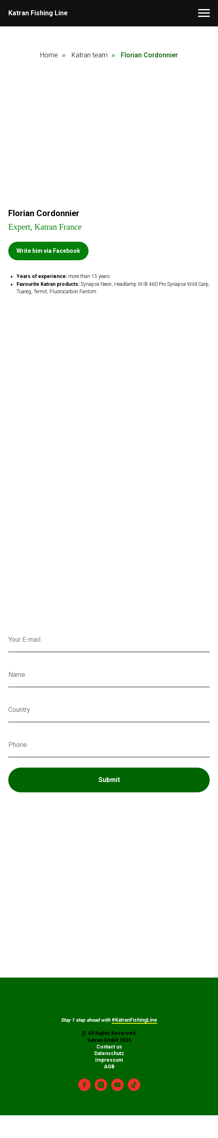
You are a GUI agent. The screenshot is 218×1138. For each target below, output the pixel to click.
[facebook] (84, 1088)
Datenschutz (109, 1053)
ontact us (111, 1047)
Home (49, 55)
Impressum (109, 1060)
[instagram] (101, 1088)
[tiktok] (134, 1088)
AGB (109, 1067)
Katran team (90, 55)
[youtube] (117, 1088)
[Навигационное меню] (204, 13)
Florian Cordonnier (149, 55)
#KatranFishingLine (134, 1020)
